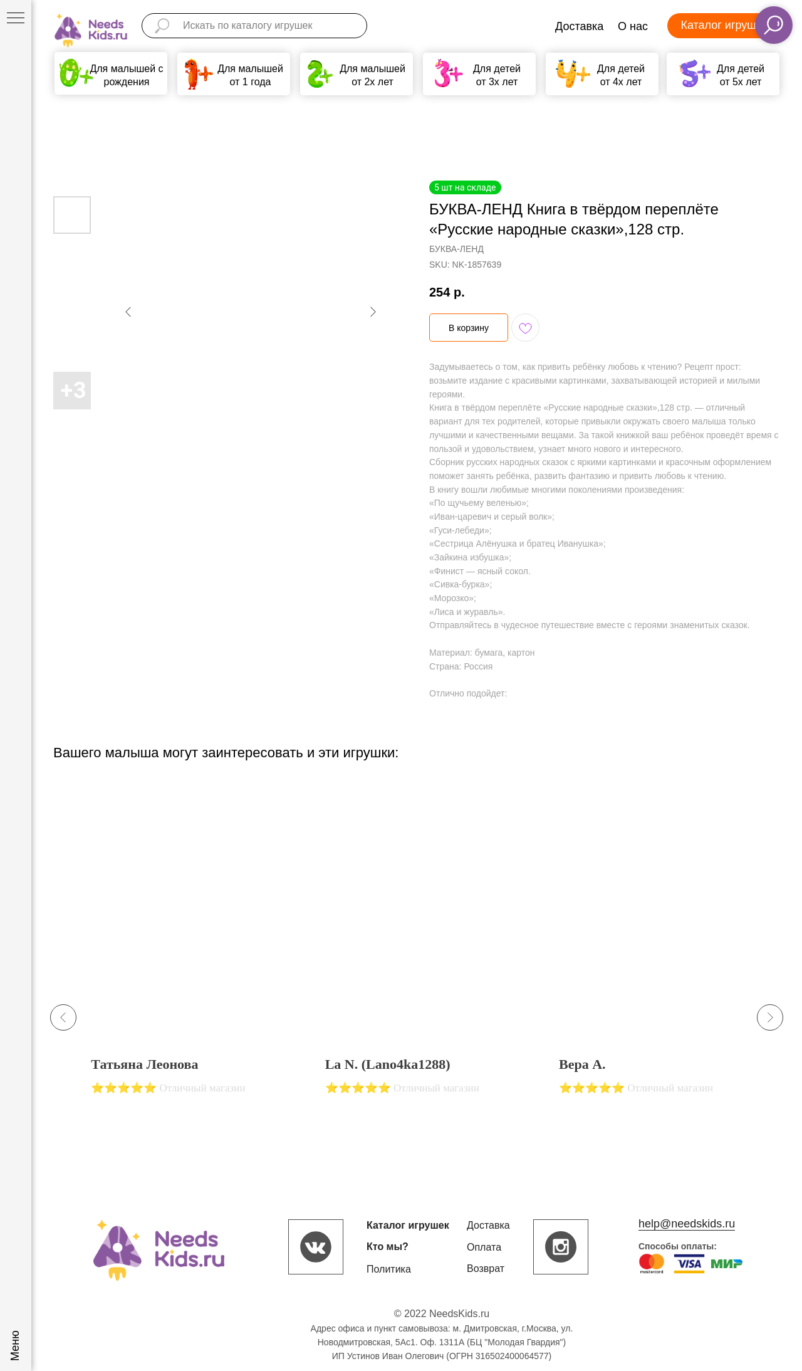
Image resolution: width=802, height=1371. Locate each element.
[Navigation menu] (15, 19)
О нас (633, 26)
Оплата (484, 1247)
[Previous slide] (63, 1017)
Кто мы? (388, 1246)
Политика (389, 1269)
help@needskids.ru (686, 1223)
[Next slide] (770, 1017)
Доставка (579, 26)
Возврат (485, 1268)
